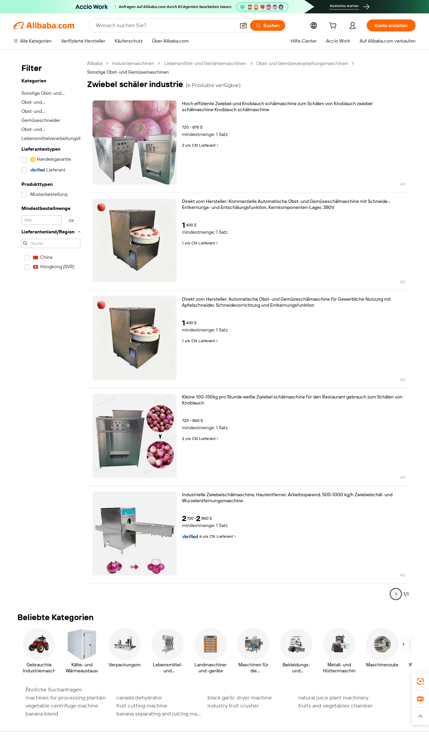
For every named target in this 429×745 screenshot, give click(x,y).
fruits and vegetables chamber (335, 705)
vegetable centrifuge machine (61, 705)
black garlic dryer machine (239, 697)
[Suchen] (267, 25)
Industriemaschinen (133, 63)
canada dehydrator (139, 697)
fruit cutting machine (141, 705)
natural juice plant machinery (333, 697)
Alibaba (94, 63)
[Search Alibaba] (165, 25)
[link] (420, 681)
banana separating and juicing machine (159, 714)
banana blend (41, 714)
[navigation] (50, 331)
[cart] (334, 26)
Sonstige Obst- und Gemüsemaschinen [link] (128, 72)
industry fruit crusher (233, 705)
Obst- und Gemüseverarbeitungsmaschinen (302, 63)
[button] (243, 25)
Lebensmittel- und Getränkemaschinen (205, 63)
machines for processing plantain (65, 697)
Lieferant (209, 145)
